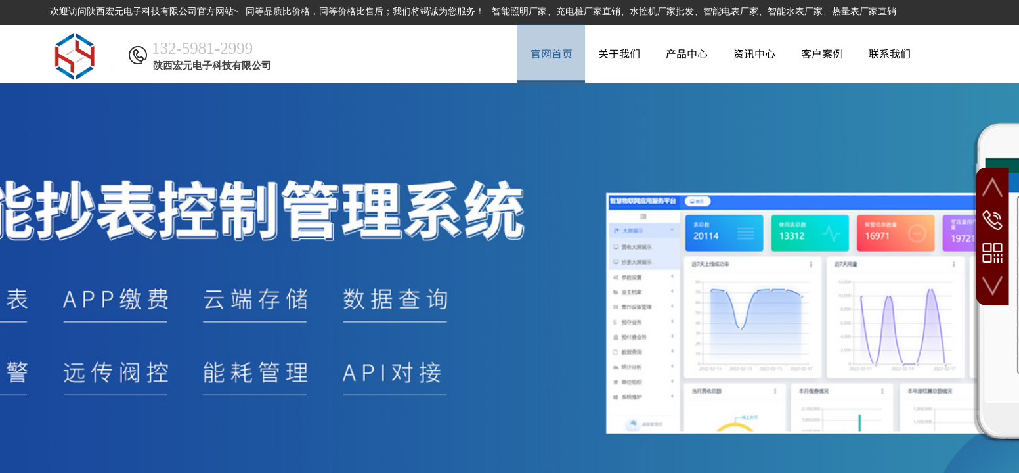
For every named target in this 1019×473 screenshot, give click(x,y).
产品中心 (687, 53)
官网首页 (552, 53)
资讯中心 (754, 53)
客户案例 (822, 53)
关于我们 (619, 53)
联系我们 (890, 53)
